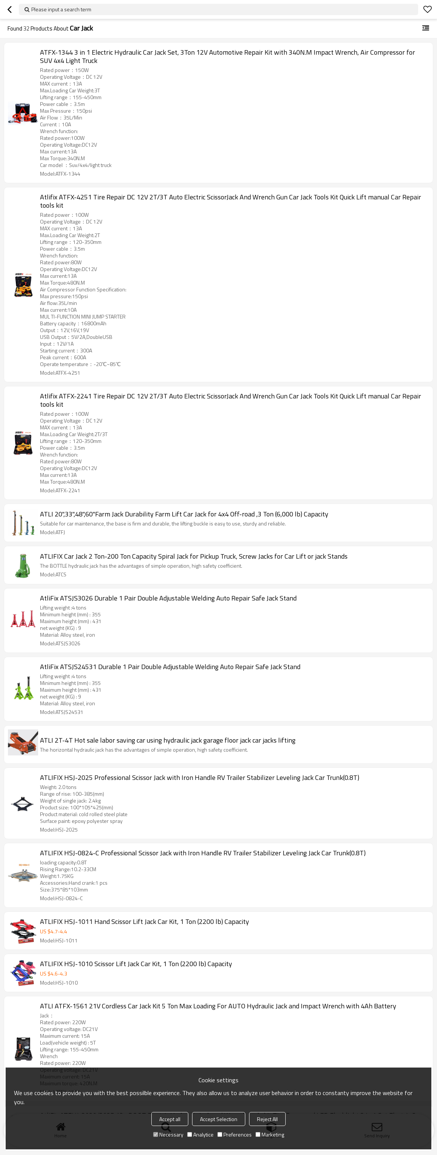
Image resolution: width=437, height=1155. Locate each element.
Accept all (169, 1119)
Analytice (200, 1134)
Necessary (168, 1134)
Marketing (269, 1134)
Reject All (267, 1119)
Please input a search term (61, 9)
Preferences (234, 1134)
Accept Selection (218, 1119)
